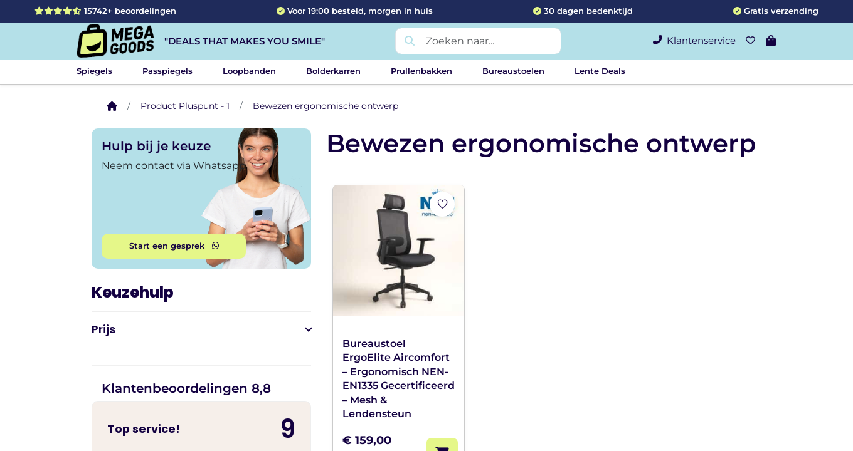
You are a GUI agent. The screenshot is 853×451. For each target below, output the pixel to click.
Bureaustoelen (513, 71)
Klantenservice (694, 40)
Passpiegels (167, 71)
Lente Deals (600, 71)
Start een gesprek (174, 246)
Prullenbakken (421, 71)
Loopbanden (249, 71)
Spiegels (94, 71)
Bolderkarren (333, 71)
